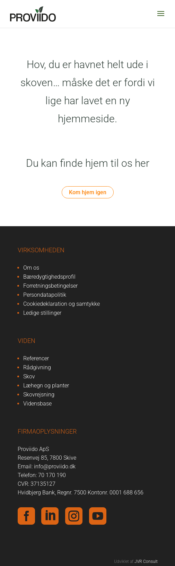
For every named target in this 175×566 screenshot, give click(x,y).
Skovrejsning (38, 394)
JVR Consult (146, 561)
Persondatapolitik (44, 295)
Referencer (36, 358)
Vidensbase (37, 403)
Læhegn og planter (46, 385)
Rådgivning (37, 367)
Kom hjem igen (87, 192)
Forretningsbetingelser (50, 285)
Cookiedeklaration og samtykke (61, 304)
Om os (31, 267)
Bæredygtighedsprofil (49, 276)
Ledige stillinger (42, 313)
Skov (29, 376)
